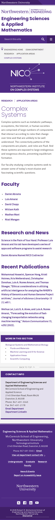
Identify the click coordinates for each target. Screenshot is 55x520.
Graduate (30, 462)
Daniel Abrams (13, 194)
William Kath (12, 209)
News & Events (27, 472)
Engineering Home (13, 50)
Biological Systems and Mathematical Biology (26, 345)
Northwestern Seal (28, 488)
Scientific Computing (20, 359)
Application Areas (26, 54)
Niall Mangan (12, 219)
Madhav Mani (12, 214)
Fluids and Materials (19, 348)
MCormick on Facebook (24, 503)
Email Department (14, 409)
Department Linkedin (16, 412)
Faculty (27, 466)
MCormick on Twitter (18, 503)
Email (39, 451)
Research (9, 54)
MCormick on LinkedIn (30, 503)
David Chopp (12, 204)
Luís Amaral (11, 199)
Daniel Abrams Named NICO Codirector (22, 255)
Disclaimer (28, 516)
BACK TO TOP (25, 367)
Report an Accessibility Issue (27, 475)
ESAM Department (35, 50)
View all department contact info (27, 455)
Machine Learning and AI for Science (27, 352)
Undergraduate (15, 462)
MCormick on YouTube (37, 503)
